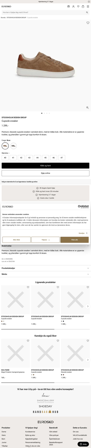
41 (13, 158)
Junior (4, 442)
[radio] (5, 146)
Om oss (76, 432)
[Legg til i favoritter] (88, 23)
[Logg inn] (73, 6)
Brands (3, 17)
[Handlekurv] (83, 6)
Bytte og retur (30, 435)
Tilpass (46, 240)
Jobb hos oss (78, 439)
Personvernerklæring (32, 442)
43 (29, 158)
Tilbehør (5, 446)
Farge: (6, 140)
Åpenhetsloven (54, 439)
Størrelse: (5, 153)
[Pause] (89, 1)
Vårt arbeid (53, 432)
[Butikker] (68, 6)
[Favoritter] (78, 6)
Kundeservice (30, 432)
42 (21, 158)
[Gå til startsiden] (6, 6)
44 (37, 158)
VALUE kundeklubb (80, 435)
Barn (3, 439)
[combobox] (44, 12)
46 (54, 158)
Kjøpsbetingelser (31, 439)
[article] (15, 303)
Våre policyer (54, 435)
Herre (4, 435)
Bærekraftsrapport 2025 (56, 443)
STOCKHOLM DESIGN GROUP (16, 17)
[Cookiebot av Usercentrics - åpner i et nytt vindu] (79, 206)
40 (5, 158)
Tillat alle (74, 240)
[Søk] (87, 12)
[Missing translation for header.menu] (88, 6)
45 (45, 158)
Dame (4, 432)
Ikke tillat (16, 240)
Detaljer (82, 233)
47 (62, 158)
